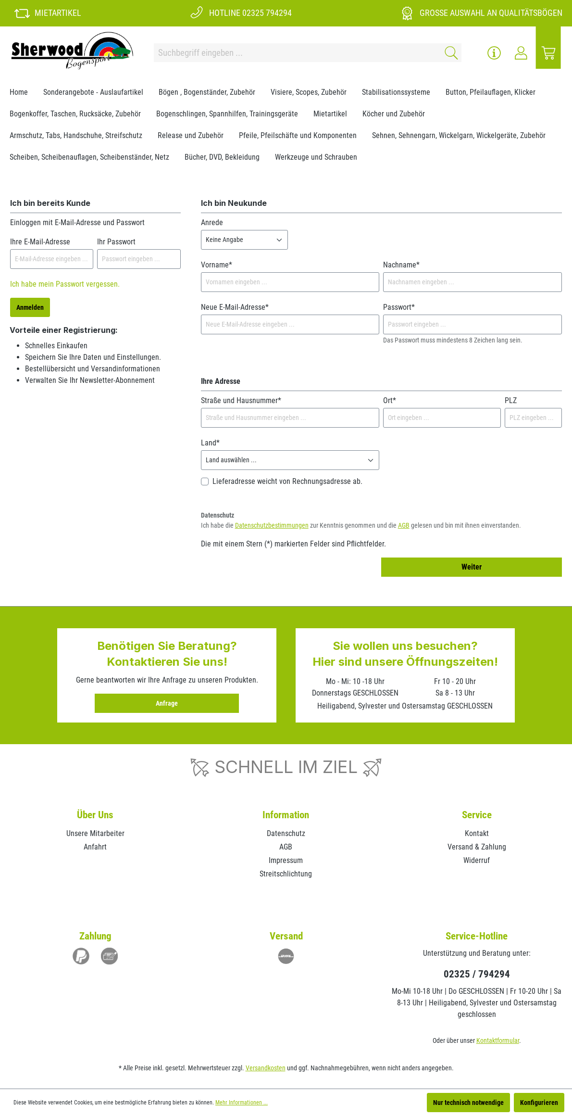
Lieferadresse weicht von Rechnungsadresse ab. (287, 481)
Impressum (286, 860)
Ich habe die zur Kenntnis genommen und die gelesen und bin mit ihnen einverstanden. (361, 525)
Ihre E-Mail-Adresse (40, 241)
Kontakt (477, 833)
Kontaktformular (497, 1040)
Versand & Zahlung (477, 846)
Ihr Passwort (116, 241)
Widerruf (476, 860)
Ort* (389, 400)
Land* (210, 442)
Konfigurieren (539, 1102)
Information (285, 815)
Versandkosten (266, 1068)
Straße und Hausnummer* (241, 400)
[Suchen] (449, 52)
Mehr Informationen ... (241, 1102)
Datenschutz (286, 833)
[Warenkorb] (548, 52)
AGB (404, 525)
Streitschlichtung (286, 873)
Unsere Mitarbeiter (95, 833)
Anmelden (30, 307)
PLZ (511, 400)
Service (477, 815)
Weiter (471, 566)
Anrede (212, 222)
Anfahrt (95, 846)
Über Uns (95, 815)
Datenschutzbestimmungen (272, 525)
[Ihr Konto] (521, 52)
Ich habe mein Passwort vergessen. (65, 284)
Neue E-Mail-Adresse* (235, 307)
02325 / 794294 (477, 974)
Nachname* (401, 264)
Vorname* (216, 264)
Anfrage (167, 703)
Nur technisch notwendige (468, 1102)
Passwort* (399, 307)
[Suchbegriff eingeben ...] (296, 52)
